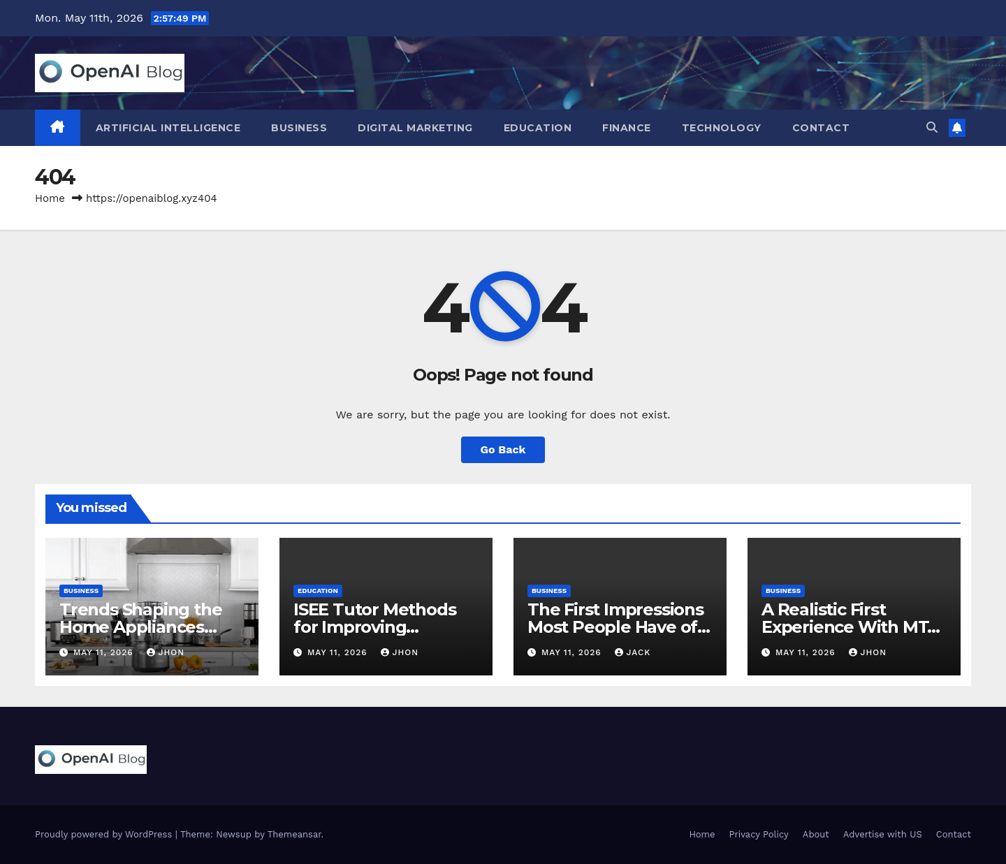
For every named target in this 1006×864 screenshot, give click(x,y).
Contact (821, 128)
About (816, 834)
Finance (626, 128)
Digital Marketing (415, 128)
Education (538, 128)
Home (50, 198)
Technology (721, 128)
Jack (633, 652)
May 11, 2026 (105, 652)
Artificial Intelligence (168, 128)
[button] (932, 127)
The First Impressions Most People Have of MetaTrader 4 (615, 626)
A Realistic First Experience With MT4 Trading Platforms (849, 626)
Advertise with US (882, 834)
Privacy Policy (759, 834)
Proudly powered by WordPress (105, 834)
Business (299, 128)
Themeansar (294, 834)
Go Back (503, 449)
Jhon (166, 652)
